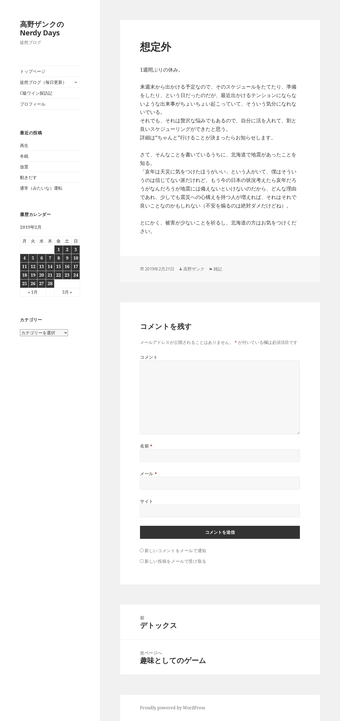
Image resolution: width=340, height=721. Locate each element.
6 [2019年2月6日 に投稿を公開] (41, 258)
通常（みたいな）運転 (41, 188)
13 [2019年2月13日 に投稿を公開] (41, 266)
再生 (24, 145)
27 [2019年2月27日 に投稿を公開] (41, 283)
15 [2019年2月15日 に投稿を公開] (58, 266)
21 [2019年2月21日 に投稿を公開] (50, 275)
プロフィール (32, 104)
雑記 (218, 269)
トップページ (32, 71)
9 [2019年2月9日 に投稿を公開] (67, 258)
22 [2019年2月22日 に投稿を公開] (58, 275)
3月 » (67, 292)
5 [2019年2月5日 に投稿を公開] (33, 258)
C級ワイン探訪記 (36, 93)
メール (148, 474)
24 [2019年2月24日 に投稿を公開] (75, 275)
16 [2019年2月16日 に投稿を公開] (67, 266)
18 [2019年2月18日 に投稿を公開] (24, 275)
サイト (146, 501)
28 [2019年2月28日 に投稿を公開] (50, 283)
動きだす (28, 177)
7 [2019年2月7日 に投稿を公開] (50, 258)
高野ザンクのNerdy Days (42, 28)
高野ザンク (194, 269)
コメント (149, 357)
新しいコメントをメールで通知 (175, 550)
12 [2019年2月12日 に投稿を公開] (33, 266)
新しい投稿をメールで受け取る (175, 561)
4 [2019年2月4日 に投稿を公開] (24, 258)
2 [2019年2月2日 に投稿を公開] (67, 249)
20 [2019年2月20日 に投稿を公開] (41, 275)
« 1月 (33, 292)
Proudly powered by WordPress (172, 708)
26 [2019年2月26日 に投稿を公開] (33, 283)
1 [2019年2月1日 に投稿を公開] (58, 249)
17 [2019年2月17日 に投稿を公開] (75, 266)
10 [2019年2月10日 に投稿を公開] (75, 258)
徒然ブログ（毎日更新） (43, 82)
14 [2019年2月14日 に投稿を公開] (50, 266)
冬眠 (24, 156)
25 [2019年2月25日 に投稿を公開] (24, 283)
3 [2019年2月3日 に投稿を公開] (75, 249)
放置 (24, 167)
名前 (146, 446)
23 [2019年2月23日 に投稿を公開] (67, 275)
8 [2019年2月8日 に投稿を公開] (58, 258)
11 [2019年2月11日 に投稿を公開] (24, 266)
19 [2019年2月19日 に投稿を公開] (33, 275)
